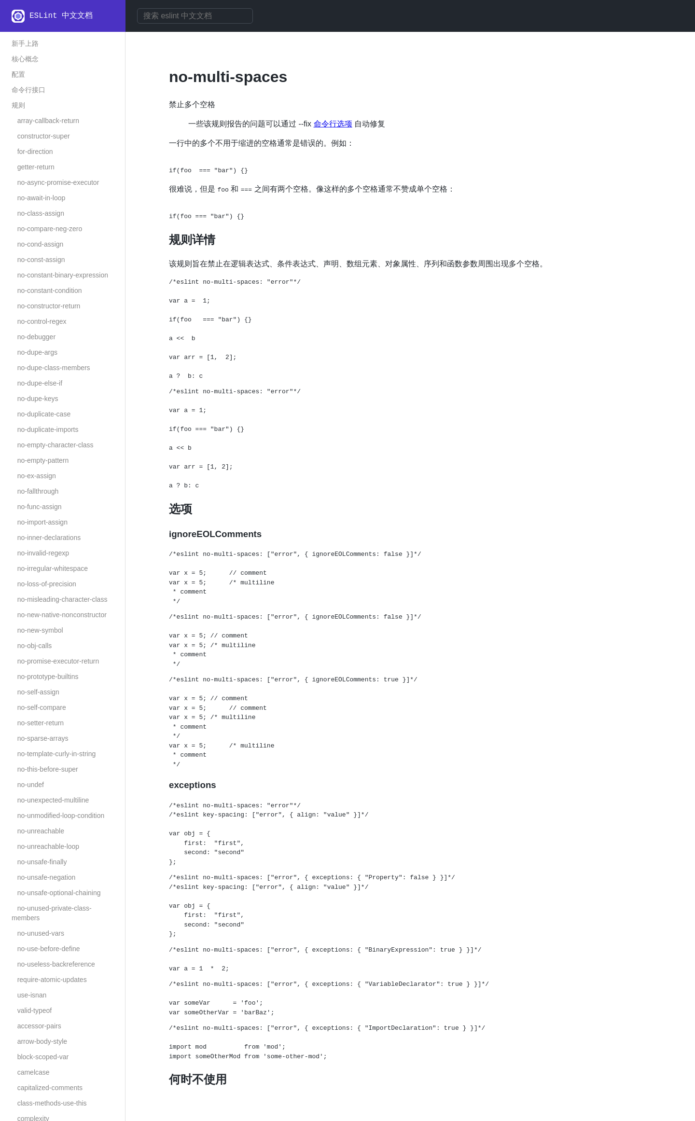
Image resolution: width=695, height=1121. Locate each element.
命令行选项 (333, 124)
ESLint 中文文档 (61, 16)
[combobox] (195, 16)
